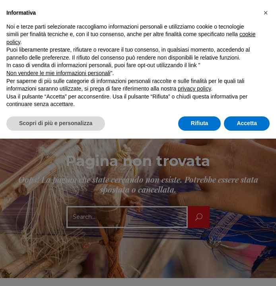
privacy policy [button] (194, 88)
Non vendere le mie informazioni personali (58, 73)
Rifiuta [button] (199, 123)
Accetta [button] (247, 123)
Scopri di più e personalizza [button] (55, 123)
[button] (265, 12)
